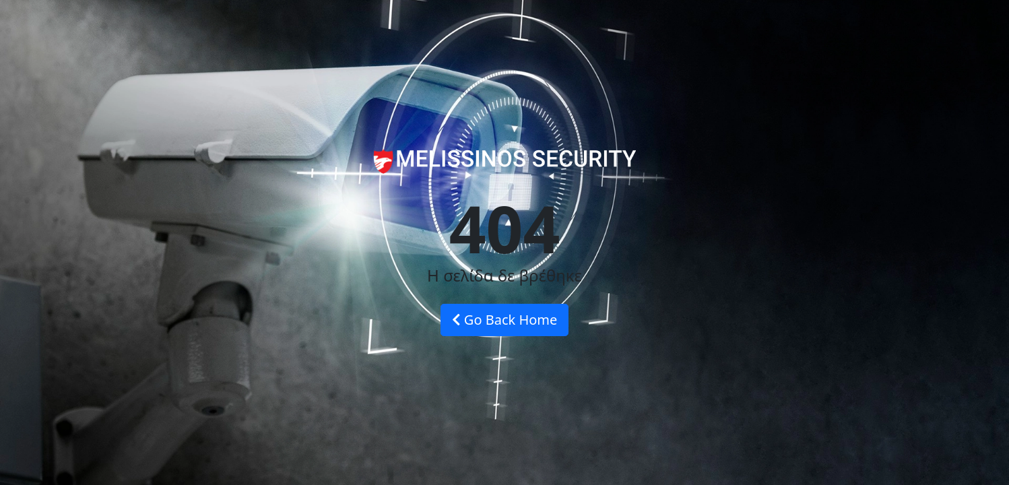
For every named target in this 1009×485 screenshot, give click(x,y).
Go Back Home (505, 320)
